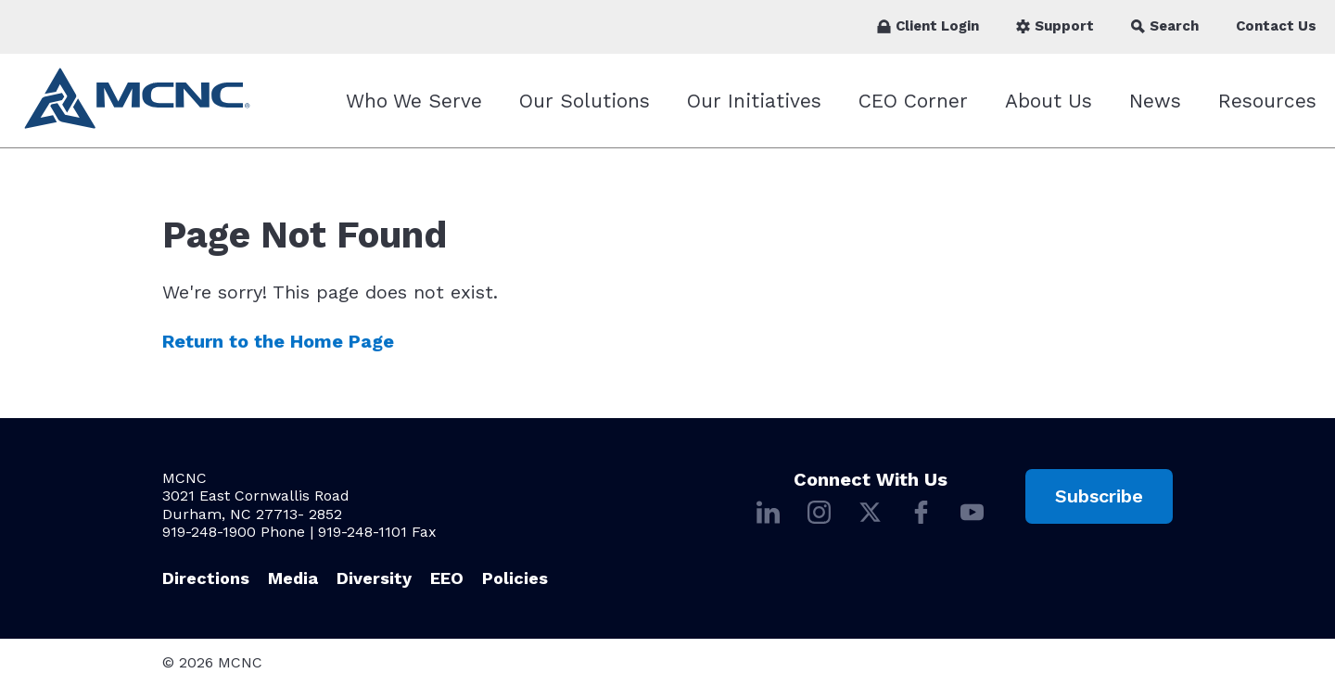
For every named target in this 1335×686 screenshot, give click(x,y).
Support (1055, 26)
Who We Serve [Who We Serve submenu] (414, 100)
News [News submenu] (1155, 100)
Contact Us (1276, 26)
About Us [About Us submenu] (1048, 100)
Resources (1267, 100)
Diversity (374, 578)
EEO (447, 578)
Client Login (928, 26)
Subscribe (1099, 496)
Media (293, 578)
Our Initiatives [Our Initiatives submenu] (754, 100)
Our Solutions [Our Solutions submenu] (584, 100)
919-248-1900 (209, 531)
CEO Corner (913, 100)
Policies (515, 578)
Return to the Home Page (278, 341)
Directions (205, 578)
